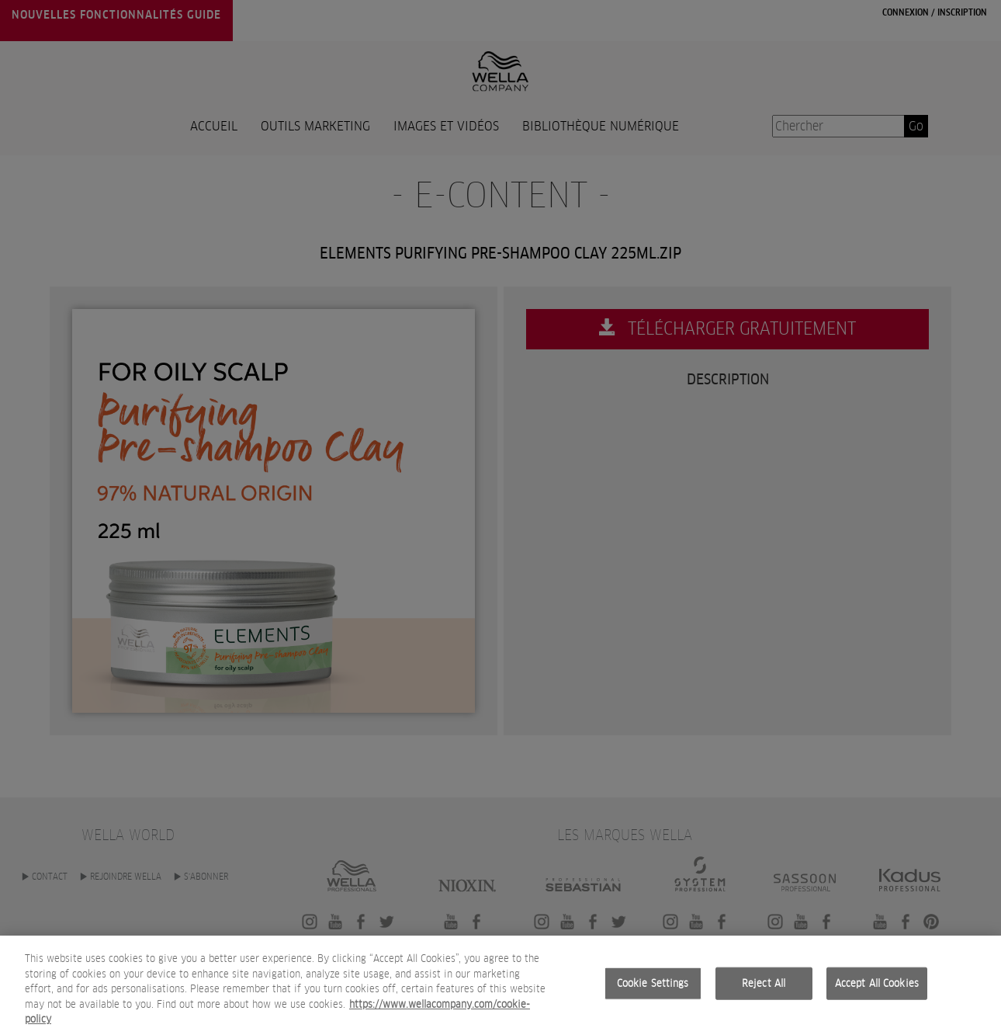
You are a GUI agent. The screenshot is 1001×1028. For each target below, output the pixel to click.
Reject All (763, 996)
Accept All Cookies (877, 996)
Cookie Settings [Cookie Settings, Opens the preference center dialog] (653, 996)
